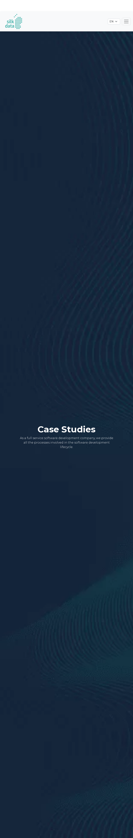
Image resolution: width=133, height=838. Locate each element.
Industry (60, 818)
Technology (86, 818)
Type (40, 818)
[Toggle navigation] (126, 10)
